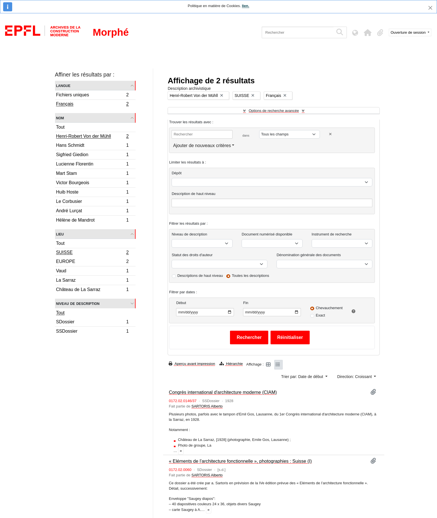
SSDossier (92, 332)
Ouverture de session (409, 32)
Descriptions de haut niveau (200, 275)
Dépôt (176, 173)
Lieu (60, 234)
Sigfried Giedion (92, 155)
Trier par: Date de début (302, 376)
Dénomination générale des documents (308, 255)
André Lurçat (92, 211)
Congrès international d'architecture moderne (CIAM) (223, 392)
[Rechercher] (297, 32)
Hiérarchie (231, 364)
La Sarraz (92, 281)
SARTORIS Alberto (207, 406)
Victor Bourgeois (92, 183)
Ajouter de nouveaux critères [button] (202, 145)
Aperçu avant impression (192, 364)
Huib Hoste (92, 193)
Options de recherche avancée (274, 111)
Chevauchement (329, 308)
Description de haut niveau (193, 194)
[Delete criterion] (330, 134)
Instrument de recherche (332, 234)
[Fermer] (430, 7)
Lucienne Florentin (92, 165)
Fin (245, 303)
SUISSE (92, 253)
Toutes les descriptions (250, 275)
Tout (60, 127)
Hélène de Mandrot (92, 221)
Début (181, 303)
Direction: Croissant (355, 376)
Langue (63, 85)
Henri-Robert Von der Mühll (92, 137)
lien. (245, 6)
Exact (320, 315)
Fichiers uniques (92, 96)
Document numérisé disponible (267, 234)
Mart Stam (92, 174)
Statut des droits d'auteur (192, 255)
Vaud (92, 272)
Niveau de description (78, 303)
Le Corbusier (92, 202)
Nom (60, 117)
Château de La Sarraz (92, 290)
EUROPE (92, 262)
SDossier (92, 323)
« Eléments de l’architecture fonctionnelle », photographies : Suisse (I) (240, 461)
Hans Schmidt (92, 146)
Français (92, 105)
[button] (368, 32)
